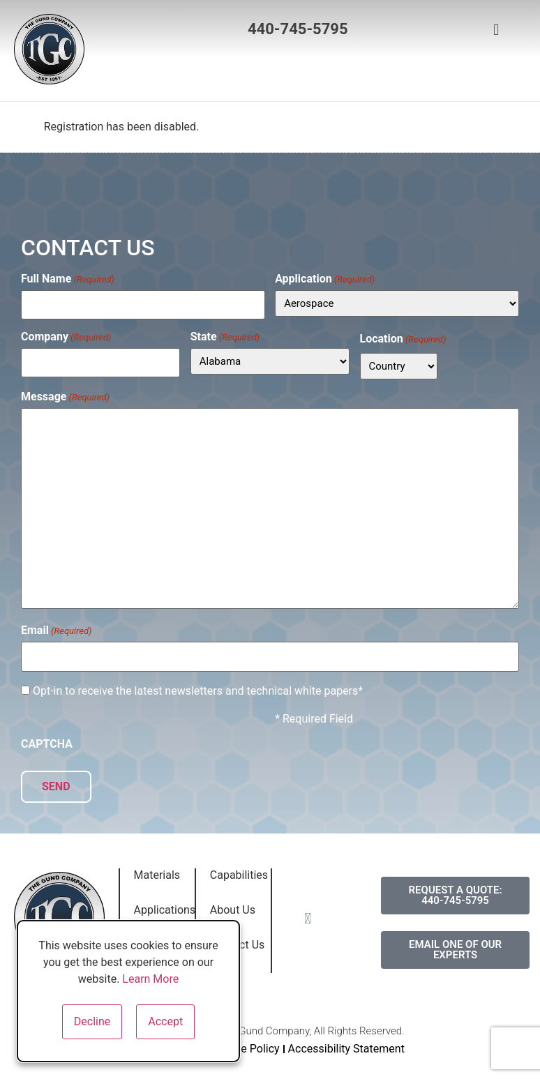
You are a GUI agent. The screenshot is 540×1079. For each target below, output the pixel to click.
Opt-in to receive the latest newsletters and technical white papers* (198, 689)
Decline (92, 1021)
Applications (165, 906)
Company (66, 335)
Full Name (67, 279)
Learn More (150, 979)
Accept (165, 1021)
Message (65, 395)
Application (325, 279)
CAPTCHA (47, 742)
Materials (157, 871)
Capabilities (239, 871)
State (225, 335)
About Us (232, 906)
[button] (263, 71)
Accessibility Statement (346, 1045)
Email (56, 629)
